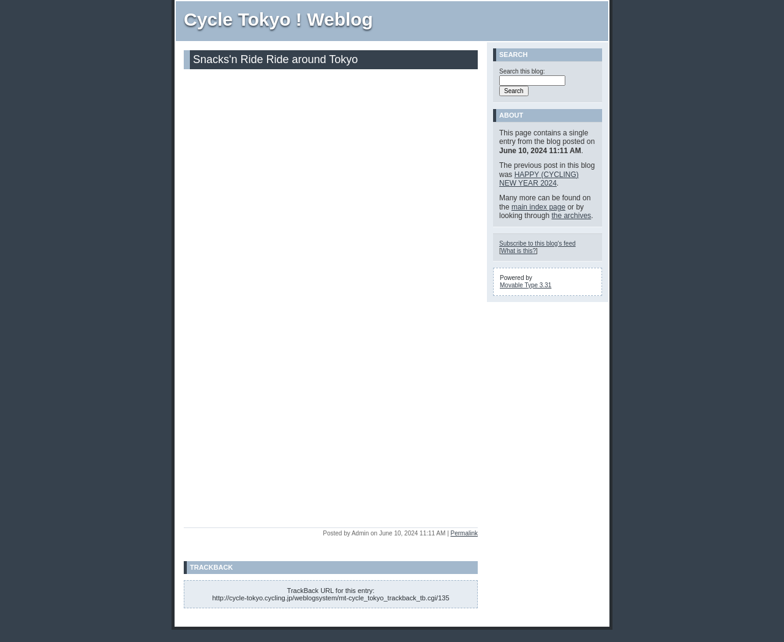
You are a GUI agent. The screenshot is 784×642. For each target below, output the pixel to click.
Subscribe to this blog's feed (537, 243)
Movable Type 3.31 (525, 285)
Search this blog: (522, 71)
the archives (571, 215)
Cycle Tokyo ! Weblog (278, 19)
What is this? (518, 250)
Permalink (464, 533)
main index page (538, 207)
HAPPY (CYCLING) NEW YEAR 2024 (539, 178)
